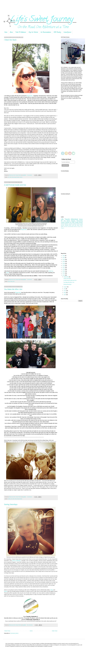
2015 (64, 271)
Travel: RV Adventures (20, 32)
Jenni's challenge (16, 560)
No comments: (30, 624)
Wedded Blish (68, 225)
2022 (64, 257)
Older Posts (54, 630)
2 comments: (29, 175)
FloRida (67, 222)
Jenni (7, 272)
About (11, 32)
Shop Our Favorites (33, 32)
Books (68, 220)
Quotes (74, 223)
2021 (64, 259)
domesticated (70, 226)
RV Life (63, 220)
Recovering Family (15, 177)
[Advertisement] (44, 5)
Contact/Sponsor (67, 32)
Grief (62, 226)
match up (51, 271)
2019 (64, 263)
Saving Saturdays (10, 504)
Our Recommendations (46, 32)
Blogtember (29, 95)
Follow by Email (66, 159)
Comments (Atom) (14, 633)
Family (9, 498)
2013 (64, 275)
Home (5, 32)
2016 (64, 269)
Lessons (70, 223)
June (65, 290)
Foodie (77, 222)
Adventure (74, 219)
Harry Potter (10, 281)
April (65, 294)
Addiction (66, 223)
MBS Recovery (57, 32)
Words (81, 219)
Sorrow (20, 177)
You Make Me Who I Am (13, 289)
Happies (73, 220)
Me (10, 177)
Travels (67, 219)
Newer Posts (7, 630)
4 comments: (29, 496)
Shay (51, 589)
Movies (75, 226)
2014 (64, 273)
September (66, 276)
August (65, 286)
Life (8, 177)
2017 (64, 267)
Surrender (66, 226)
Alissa (5, 591)
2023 (64, 255)
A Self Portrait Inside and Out (15, 185)
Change (78, 226)
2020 (64, 261)
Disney (81, 222)
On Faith (72, 222)
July (65, 288)
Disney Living (79, 223)
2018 (64, 265)
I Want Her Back (10, 40)
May (65, 292)
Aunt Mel (74, 225)
